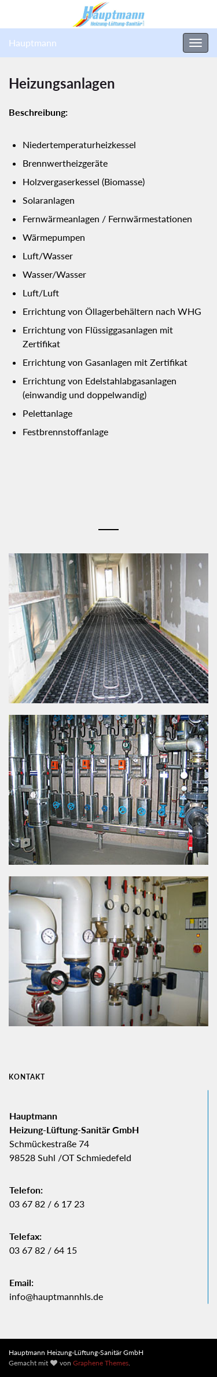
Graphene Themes (100, 1362)
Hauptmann (33, 42)
